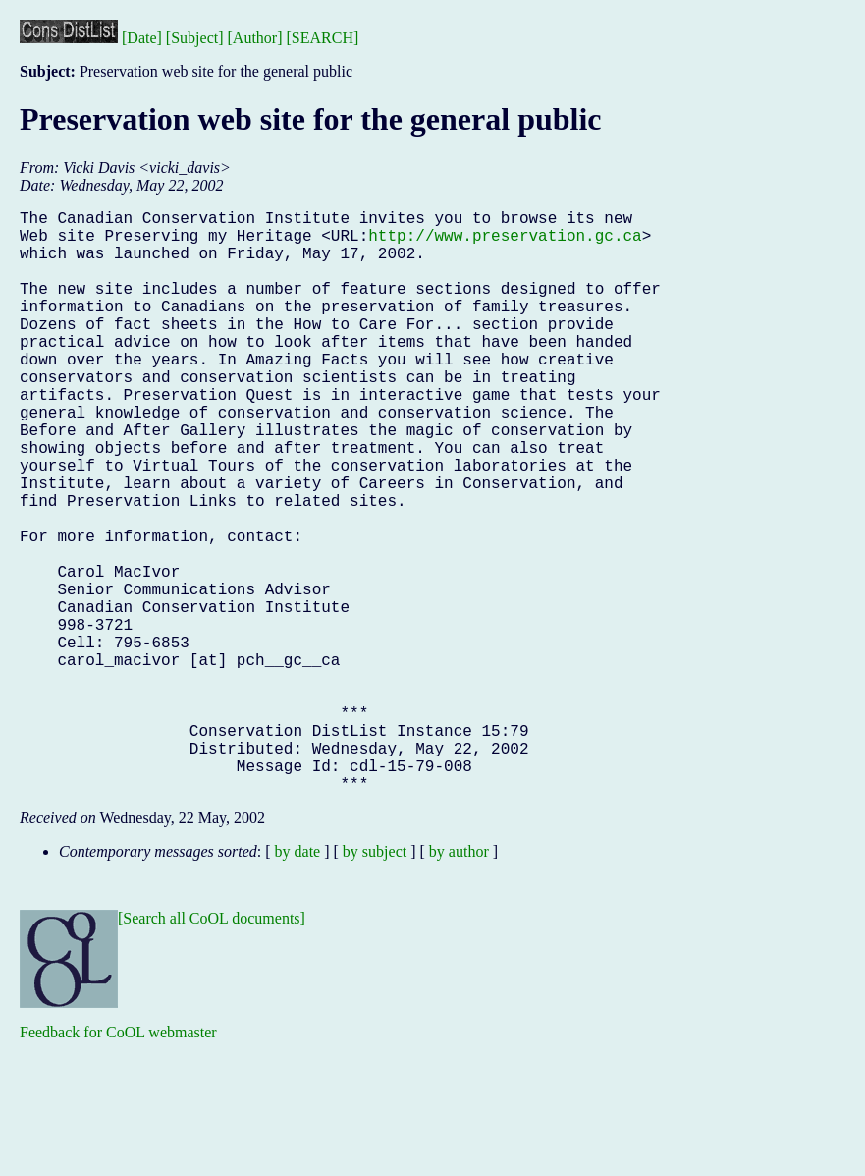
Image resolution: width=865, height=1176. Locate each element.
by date (298, 981)
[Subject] (195, 37)
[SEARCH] (323, 37)
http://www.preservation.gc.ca (504, 242)
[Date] (142, 37)
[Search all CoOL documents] (211, 1047)
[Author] (255, 37)
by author (459, 981)
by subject (374, 981)
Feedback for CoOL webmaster (118, 1161)
